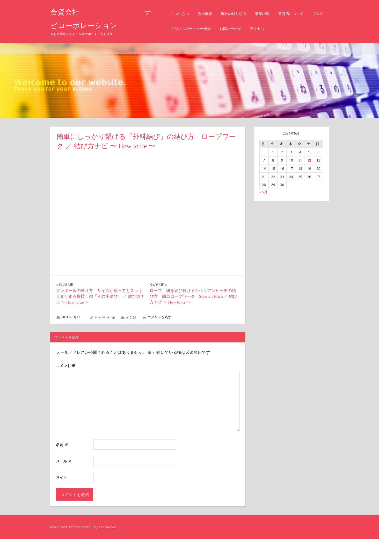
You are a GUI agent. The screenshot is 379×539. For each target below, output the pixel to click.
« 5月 (263, 192)
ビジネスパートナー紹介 (214, 28)
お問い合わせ (254, 28)
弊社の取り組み (237, 13)
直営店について (295, 13)
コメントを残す (159, 317)
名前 (62, 444)
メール (64, 461)
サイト (61, 477)
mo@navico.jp (105, 317)
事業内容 (266, 13)
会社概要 (209, 13)
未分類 (131, 317)
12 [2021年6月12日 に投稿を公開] (309, 160)
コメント (65, 365)
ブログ (180, 28)
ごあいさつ (184, 13)
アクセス (281, 28)
